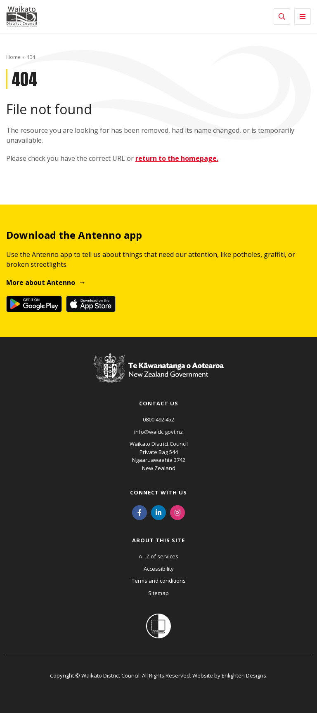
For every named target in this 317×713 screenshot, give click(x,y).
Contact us (158, 403)
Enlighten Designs (244, 675)
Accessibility (159, 568)
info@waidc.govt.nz (158, 431)
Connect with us (158, 492)
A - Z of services (158, 556)
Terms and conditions (159, 580)
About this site (158, 540)
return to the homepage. (176, 158)
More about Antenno (40, 282)
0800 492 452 (158, 419)
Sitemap (158, 593)
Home (13, 57)
